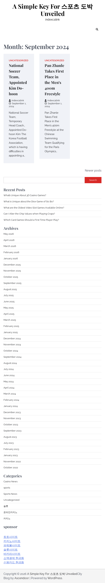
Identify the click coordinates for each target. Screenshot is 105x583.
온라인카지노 (10, 512)
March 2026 (10, 246)
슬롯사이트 (11, 549)
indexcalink (16, 100)
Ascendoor (21, 578)
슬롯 (6, 506)
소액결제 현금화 (14, 558)
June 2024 (9, 375)
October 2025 (11, 277)
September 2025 (12, 283)
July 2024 (9, 369)
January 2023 (11, 455)
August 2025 (10, 289)
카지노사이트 (12, 541)
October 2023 (11, 424)
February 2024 (11, 400)
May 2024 (9, 381)
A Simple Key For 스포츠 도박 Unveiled (53, 10)
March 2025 (10, 320)
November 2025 (12, 270)
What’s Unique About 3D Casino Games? (25, 195)
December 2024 (12, 338)
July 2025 (9, 295)
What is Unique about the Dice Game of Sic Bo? (29, 201)
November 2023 (12, 418)
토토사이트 (11, 537)
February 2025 (11, 326)
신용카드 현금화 (14, 562)
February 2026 (11, 252)
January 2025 (11, 332)
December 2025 (12, 264)
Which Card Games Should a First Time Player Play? (31, 220)
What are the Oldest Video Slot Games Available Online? (34, 207)
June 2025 (9, 301)
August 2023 (10, 437)
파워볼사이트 (12, 545)
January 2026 (11, 258)
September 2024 (12, 357)
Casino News (10, 481)
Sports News (10, 494)
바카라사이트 (12, 554)
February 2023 (11, 449)
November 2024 (12, 344)
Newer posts (93, 170)
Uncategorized (18, 60)
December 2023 (12, 412)
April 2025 (9, 314)
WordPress (54, 578)
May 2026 (9, 234)
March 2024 (10, 393)
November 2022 (12, 461)
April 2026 (9, 240)
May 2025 (9, 307)
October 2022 (11, 467)
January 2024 (11, 406)
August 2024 (10, 363)
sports (7, 487)
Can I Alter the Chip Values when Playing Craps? (29, 213)
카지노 (7, 518)
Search (93, 180)
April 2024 (9, 387)
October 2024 (11, 350)
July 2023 (9, 443)
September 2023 (12, 430)
